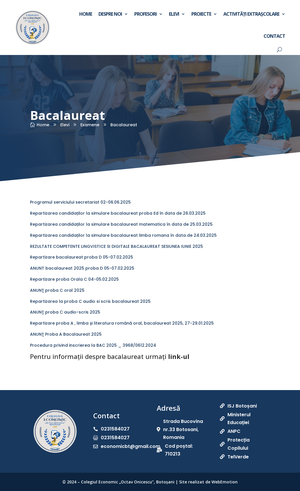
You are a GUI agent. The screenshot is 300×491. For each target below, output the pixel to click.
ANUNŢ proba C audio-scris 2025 (65, 312)
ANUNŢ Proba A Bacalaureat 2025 (66, 334)
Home (85, 14)
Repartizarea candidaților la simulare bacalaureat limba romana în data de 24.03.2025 (123, 235)
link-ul (178, 356)
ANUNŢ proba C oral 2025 (57, 290)
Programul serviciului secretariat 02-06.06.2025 (80, 202)
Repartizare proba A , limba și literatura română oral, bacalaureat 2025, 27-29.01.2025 (122, 323)
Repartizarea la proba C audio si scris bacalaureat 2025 (90, 301)
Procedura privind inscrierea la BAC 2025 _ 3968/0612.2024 (93, 345)
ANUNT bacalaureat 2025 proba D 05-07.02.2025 (82, 268)
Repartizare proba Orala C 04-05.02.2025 (74, 279)
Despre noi (110, 14)
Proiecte (201, 14)
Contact (274, 36)
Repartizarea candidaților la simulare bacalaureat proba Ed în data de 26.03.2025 (118, 213)
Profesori (145, 14)
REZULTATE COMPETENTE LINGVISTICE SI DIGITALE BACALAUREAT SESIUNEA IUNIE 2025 (116, 246)
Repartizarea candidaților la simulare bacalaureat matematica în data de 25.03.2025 (121, 224)
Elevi (174, 14)
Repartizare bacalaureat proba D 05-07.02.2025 (81, 257)
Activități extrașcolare (251, 14)
